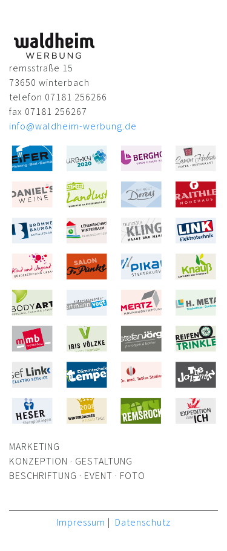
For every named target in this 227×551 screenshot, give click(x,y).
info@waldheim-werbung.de (73, 126)
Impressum (80, 522)
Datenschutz (143, 522)
